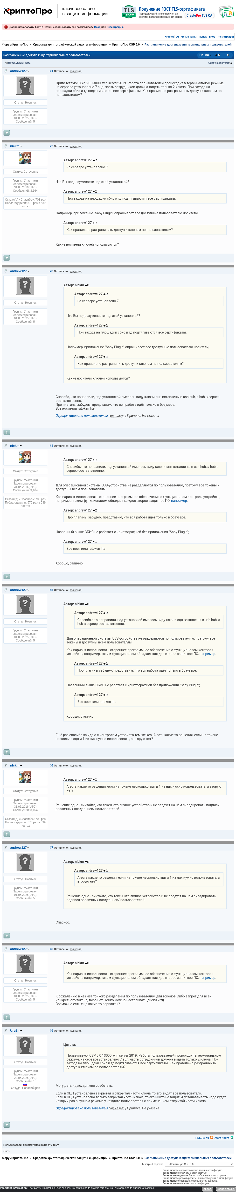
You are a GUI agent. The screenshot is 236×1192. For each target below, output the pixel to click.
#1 (51, 71)
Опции (204, 55)
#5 (51, 590)
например (179, 501)
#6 (51, 765)
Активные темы (186, 36)
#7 (51, 847)
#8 (51, 949)
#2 (51, 146)
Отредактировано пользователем (82, 416)
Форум (169, 36)
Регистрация (115, 27)
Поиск (203, 36)
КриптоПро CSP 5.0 (125, 44)
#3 (51, 271)
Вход (97, 27)
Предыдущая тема (19, 62)
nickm (15, 146)
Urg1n (15, 1030)
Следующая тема (218, 63)
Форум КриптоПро (15, 44)
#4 (51, 445)
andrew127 (18, 71)
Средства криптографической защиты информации (70, 44)
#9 (51, 1030)
